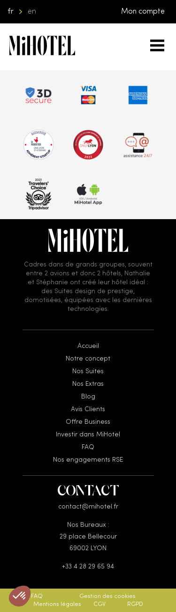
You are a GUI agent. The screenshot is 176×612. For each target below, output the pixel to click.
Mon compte (143, 11)
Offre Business (88, 422)
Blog (88, 396)
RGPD (135, 604)
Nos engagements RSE (88, 460)
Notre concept (88, 358)
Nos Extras (88, 384)
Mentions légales (57, 604)
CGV (99, 604)
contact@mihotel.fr (88, 506)
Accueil (88, 346)
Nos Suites (88, 371)
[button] (19, 596)
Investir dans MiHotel (88, 434)
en (32, 11)
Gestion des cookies (107, 596)
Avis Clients (88, 409)
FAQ (88, 447)
